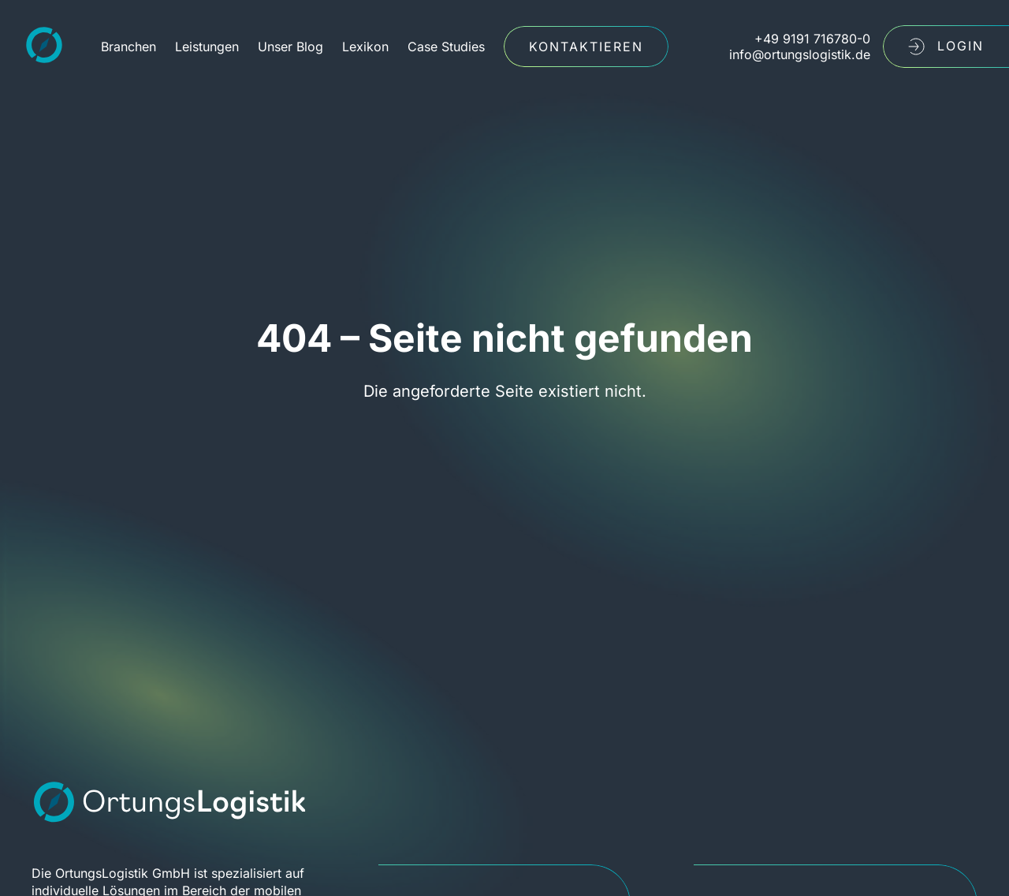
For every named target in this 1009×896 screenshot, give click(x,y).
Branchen (128, 46)
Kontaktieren (586, 46)
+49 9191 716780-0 (812, 39)
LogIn (946, 46)
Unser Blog (290, 46)
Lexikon (365, 46)
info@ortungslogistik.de (799, 54)
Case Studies (446, 46)
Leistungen (207, 46)
